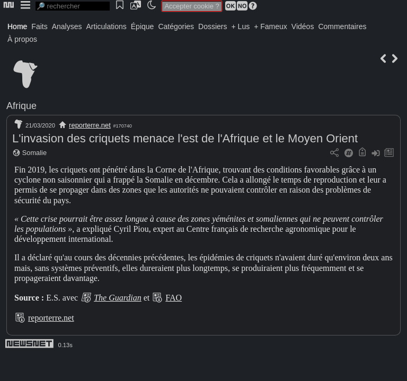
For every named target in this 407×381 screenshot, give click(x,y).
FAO (173, 297)
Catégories (176, 26)
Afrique (21, 106)
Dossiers (212, 26)
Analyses (67, 26)
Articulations (106, 26)
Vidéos (302, 26)
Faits (39, 26)
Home (17, 26)
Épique (142, 26)
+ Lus (241, 26)
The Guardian (117, 297)
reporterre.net (90, 125)
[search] (72, 6)
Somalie (34, 153)
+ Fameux (270, 26)
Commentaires (342, 26)
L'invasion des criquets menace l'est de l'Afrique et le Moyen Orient (185, 138)
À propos (22, 39)
